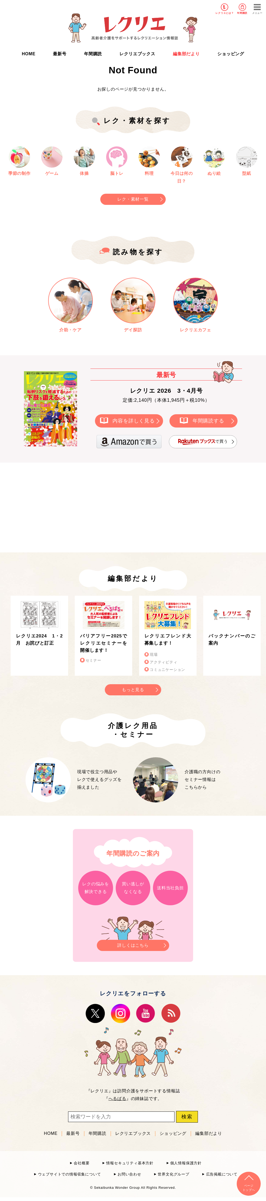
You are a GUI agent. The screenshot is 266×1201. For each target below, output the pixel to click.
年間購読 (242, 13)
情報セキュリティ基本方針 (129, 1163)
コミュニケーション (167, 670)
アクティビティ (163, 662)
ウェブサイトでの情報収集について (69, 1174)
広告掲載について (222, 1174)
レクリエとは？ (224, 13)
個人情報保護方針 (186, 1163)
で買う (203, 442)
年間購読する (208, 421)
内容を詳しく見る (134, 421)
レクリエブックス (137, 54)
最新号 (59, 54)
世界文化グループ (173, 1174)
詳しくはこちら (133, 944)
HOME (28, 54)
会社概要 (81, 1163)
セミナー (93, 660)
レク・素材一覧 (133, 199)
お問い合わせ (129, 1174)
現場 (154, 655)
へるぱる (117, 1098)
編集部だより (186, 54)
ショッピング (230, 54)
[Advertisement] (88, 506)
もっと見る (133, 689)
